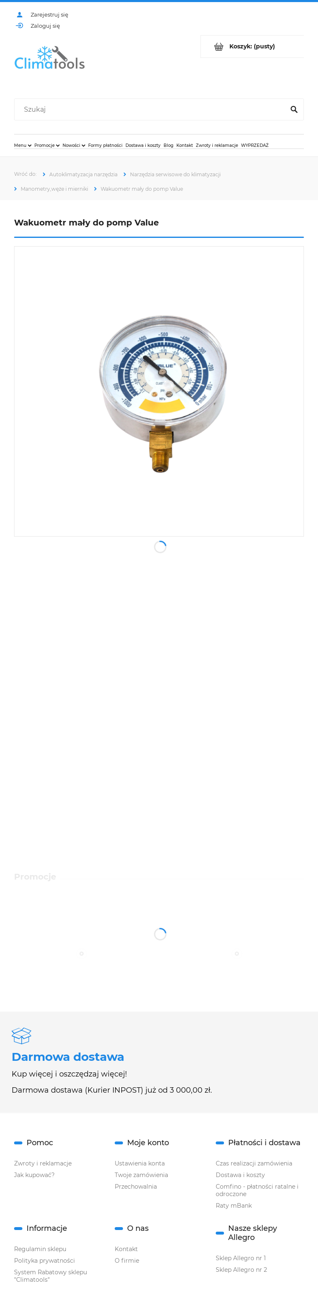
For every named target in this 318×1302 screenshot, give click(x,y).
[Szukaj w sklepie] (151, 110)
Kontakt (126, 1249)
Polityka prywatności (44, 1260)
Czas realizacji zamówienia (254, 1163)
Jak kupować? (34, 1175)
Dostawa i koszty (240, 1175)
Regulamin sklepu (40, 1249)
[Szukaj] (294, 109)
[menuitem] (22, 145)
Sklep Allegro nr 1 (241, 1258)
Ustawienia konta (140, 1163)
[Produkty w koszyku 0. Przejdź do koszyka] (252, 47)
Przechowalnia (136, 1186)
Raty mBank (234, 1205)
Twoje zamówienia (141, 1175)
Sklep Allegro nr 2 (241, 1269)
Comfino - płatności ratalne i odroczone (257, 1190)
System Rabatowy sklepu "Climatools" (50, 1275)
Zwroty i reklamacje (43, 1163)
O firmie (127, 1260)
